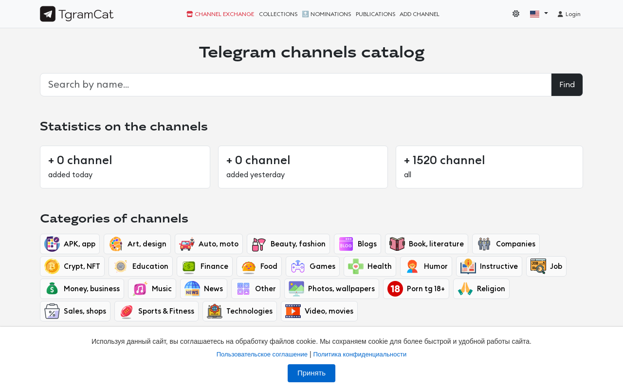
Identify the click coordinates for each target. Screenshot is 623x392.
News (203, 289)
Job (546, 266)
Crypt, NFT (72, 266)
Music (152, 289)
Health (370, 266)
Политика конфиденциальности (359, 354)
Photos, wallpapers (332, 289)
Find (567, 85)
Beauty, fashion (288, 244)
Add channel (420, 14)
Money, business (82, 289)
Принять (311, 373)
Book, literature (426, 244)
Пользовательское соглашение (262, 354)
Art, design (137, 244)
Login (569, 14)
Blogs (357, 244)
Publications (375, 14)
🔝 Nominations (326, 14)
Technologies (240, 311)
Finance (204, 266)
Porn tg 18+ (416, 289)
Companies (505, 244)
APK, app (69, 244)
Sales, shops (75, 311)
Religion (481, 289)
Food (259, 266)
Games (312, 266)
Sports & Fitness (156, 311)
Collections (278, 14)
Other (256, 289)
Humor (426, 266)
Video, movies (319, 311)
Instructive (489, 266)
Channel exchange (220, 14)
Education (140, 266)
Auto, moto (208, 244)
